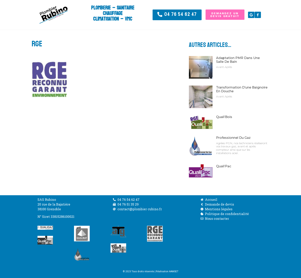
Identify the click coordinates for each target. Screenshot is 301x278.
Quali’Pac (223, 166)
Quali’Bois (224, 117)
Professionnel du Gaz (233, 138)
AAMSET (173, 271)
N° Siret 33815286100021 (56, 216)
